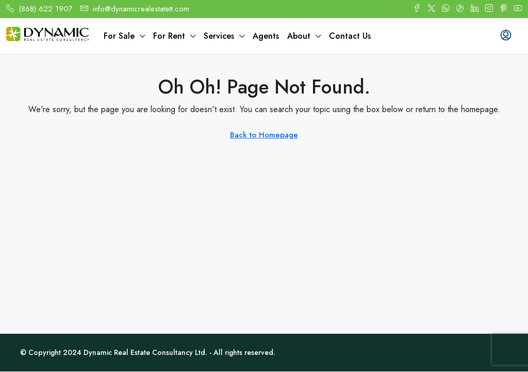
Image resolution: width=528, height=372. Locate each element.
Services (219, 36)
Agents (266, 36)
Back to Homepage (264, 135)
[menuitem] (506, 36)
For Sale (119, 36)
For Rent (169, 36)
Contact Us (350, 36)
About (298, 36)
